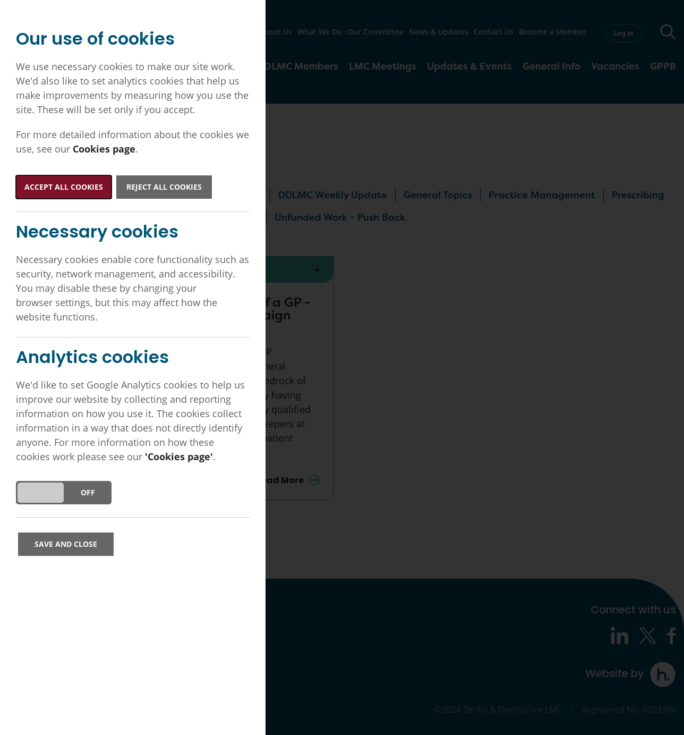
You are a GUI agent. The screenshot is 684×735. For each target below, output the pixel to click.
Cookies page (104, 148)
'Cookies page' (179, 456)
